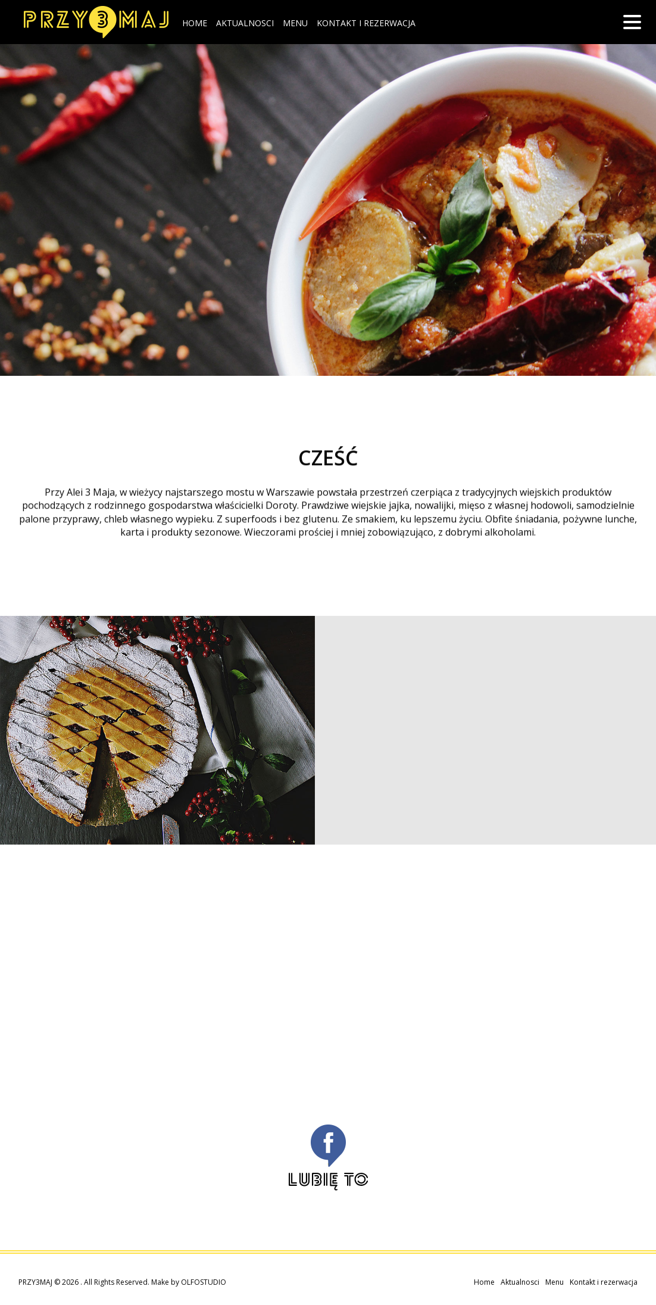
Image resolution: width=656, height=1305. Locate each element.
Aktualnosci (245, 23)
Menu (295, 23)
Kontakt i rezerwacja (366, 23)
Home (194, 23)
